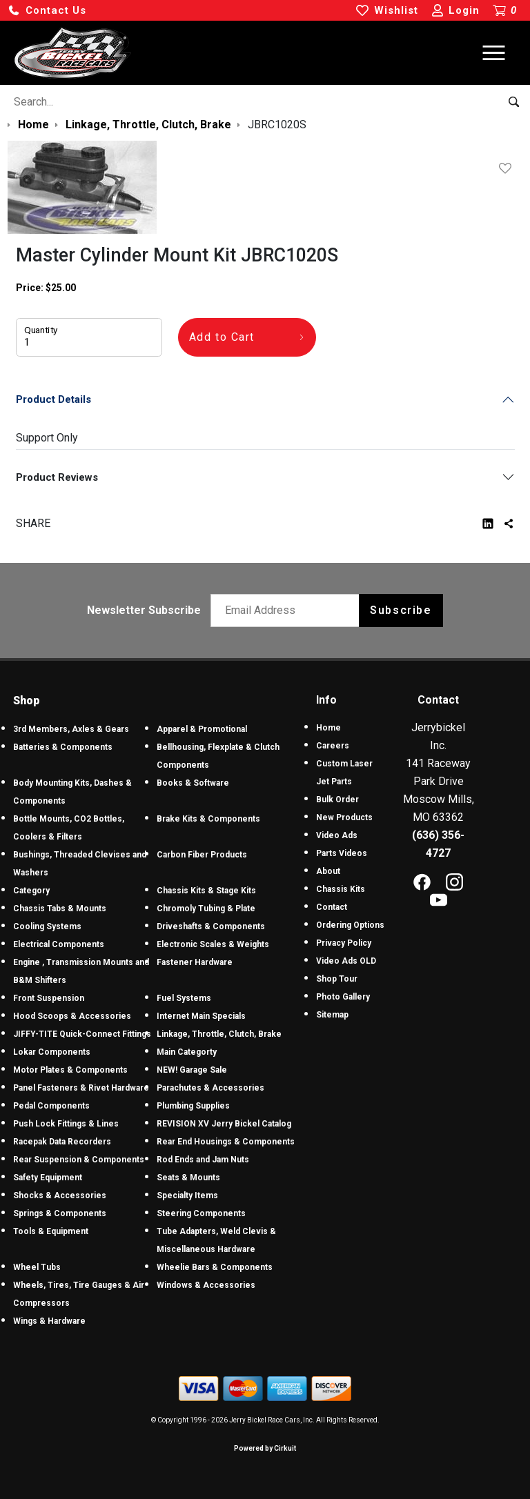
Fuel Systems (184, 998)
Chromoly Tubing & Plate (206, 908)
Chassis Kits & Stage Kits (206, 890)
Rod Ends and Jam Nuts (203, 1159)
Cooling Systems (47, 926)
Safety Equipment (47, 1177)
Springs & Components (59, 1213)
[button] (47, 11)
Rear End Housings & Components (226, 1141)
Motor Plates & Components (70, 1070)
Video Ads (336, 835)
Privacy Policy (343, 943)
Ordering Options (350, 925)
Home (328, 728)
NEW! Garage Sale (192, 1070)
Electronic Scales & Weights (213, 944)
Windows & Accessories (206, 1285)
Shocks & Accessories (59, 1195)
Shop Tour (336, 979)
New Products (344, 817)
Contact (331, 907)
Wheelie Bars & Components (215, 1267)
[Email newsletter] (288, 610)
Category (31, 890)
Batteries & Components (62, 747)
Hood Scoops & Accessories (72, 1016)
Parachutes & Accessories (210, 1088)
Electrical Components (58, 944)
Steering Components (201, 1213)
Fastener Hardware (195, 962)
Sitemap (332, 1015)
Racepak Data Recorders (62, 1141)
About (328, 871)
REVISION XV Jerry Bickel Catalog (224, 1124)
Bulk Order (337, 799)
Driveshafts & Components (211, 926)
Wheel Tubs (37, 1267)
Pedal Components (51, 1106)
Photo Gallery (343, 997)
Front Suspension (48, 998)
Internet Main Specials (201, 1016)
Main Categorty (187, 1052)
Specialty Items (187, 1195)
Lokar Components (51, 1052)
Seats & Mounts (188, 1177)
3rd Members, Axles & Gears (71, 729)
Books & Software (193, 783)
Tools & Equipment (50, 1231)
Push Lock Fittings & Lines (66, 1124)
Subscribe (400, 610)
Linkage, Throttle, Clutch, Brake (219, 1034)
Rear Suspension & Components (78, 1159)
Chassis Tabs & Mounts (59, 908)
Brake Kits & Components (208, 819)
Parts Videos (341, 853)
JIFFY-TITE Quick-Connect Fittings (82, 1034)
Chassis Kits (340, 889)
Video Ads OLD (346, 961)
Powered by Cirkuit (265, 1448)
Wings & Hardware (49, 1321)
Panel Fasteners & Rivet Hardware (81, 1088)
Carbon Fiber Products (202, 855)
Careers (332, 746)
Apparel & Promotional (202, 729)
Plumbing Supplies (193, 1106)
